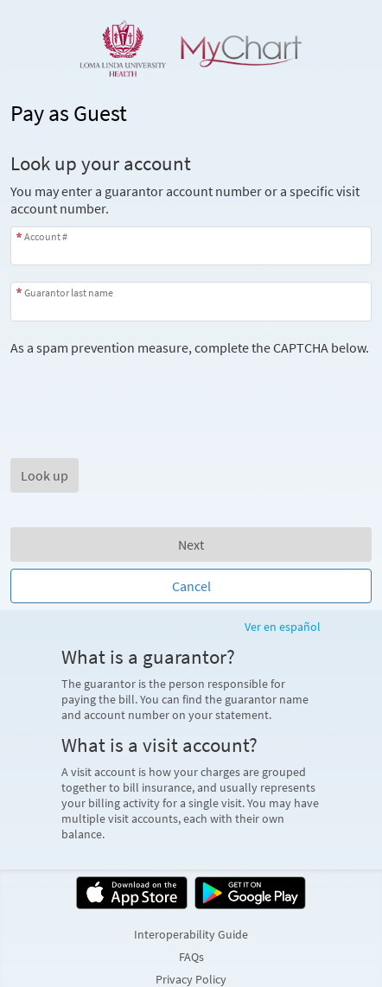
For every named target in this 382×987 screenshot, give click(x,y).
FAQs (191, 957)
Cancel (191, 586)
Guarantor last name (68, 292)
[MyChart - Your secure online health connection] (191, 48)
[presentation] (141, 389)
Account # (45, 236)
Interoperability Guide (191, 934)
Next (191, 544)
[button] (44, 475)
